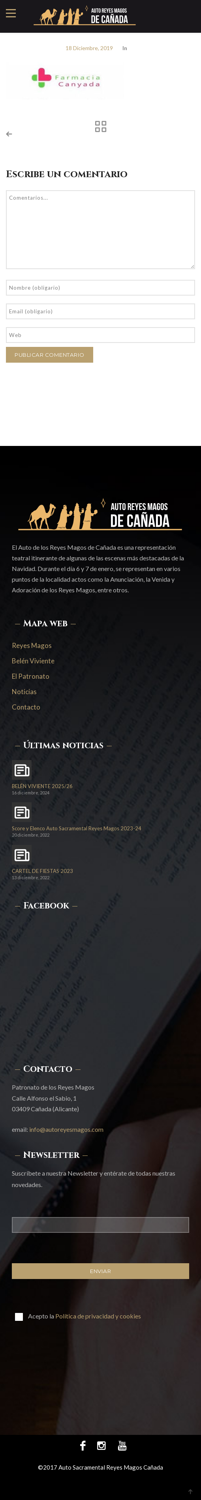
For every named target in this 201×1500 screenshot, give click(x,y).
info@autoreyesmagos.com (66, 1129)
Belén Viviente (33, 661)
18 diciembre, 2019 (89, 48)
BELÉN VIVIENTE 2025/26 (42, 786)
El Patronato (30, 676)
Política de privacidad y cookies (98, 1316)
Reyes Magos (32, 645)
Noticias (24, 691)
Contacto (26, 707)
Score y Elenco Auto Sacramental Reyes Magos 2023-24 (76, 828)
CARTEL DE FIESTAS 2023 (42, 871)
